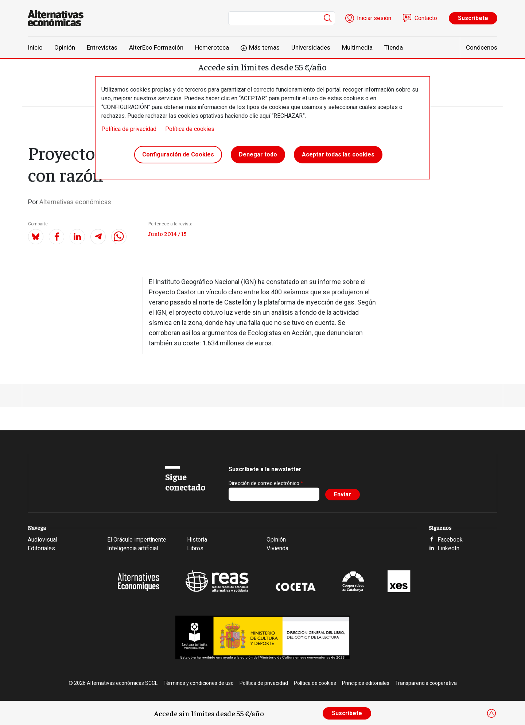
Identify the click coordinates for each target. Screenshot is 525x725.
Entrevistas (102, 47)
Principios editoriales (365, 683)
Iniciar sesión (374, 18)
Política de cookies (189, 128)
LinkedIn (448, 548)
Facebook (450, 539)
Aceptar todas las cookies (338, 154)
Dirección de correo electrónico (264, 483)
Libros (195, 548)
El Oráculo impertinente (136, 539)
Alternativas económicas (75, 202)
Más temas (264, 47)
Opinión (64, 47)
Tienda (393, 47)
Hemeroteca (212, 47)
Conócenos (481, 47)
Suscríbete (473, 18)
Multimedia (357, 47)
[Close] (491, 713)
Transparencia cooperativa (426, 683)
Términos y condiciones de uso (198, 683)
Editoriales (41, 548)
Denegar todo (258, 154)
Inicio (35, 47)
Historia (197, 539)
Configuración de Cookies (178, 154)
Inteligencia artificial (132, 548)
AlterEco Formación (156, 47)
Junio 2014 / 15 (167, 233)
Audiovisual (42, 539)
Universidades (310, 47)
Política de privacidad (128, 128)
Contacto (426, 18)
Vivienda (277, 548)
